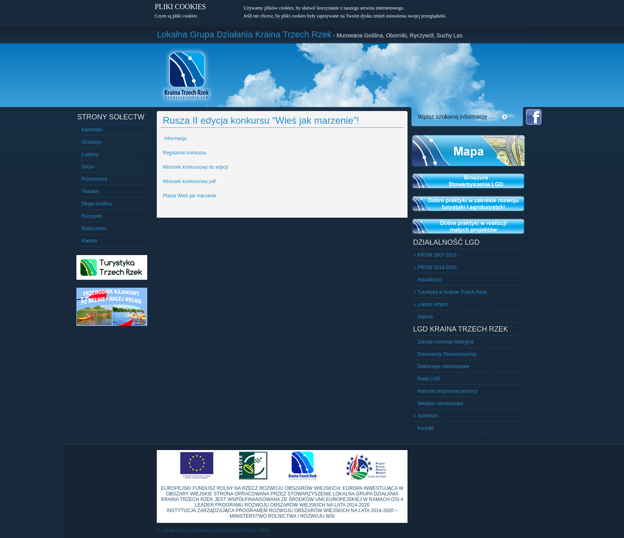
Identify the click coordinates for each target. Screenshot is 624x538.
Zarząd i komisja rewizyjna (445, 342)
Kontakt (425, 428)
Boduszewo (94, 228)
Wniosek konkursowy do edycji (195, 167)
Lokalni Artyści (432, 304)
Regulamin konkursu (184, 153)
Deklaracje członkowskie (443, 366)
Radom (89, 241)
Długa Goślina (96, 204)
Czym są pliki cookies (176, 16)
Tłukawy (90, 191)
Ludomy (90, 154)
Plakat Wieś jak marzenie (189, 196)
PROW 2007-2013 (436, 255)
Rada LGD (428, 379)
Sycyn (88, 167)
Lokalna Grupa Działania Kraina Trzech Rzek (244, 34)
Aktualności (429, 280)
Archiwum (428, 416)
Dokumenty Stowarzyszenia (446, 354)
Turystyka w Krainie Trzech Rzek (452, 292)
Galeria (425, 317)
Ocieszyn (91, 142)
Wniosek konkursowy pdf (189, 181)
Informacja (174, 138)
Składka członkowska (440, 403)
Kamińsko (92, 130)
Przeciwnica (94, 179)
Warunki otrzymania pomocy (447, 391)
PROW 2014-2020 (436, 267)
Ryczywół (92, 216)
